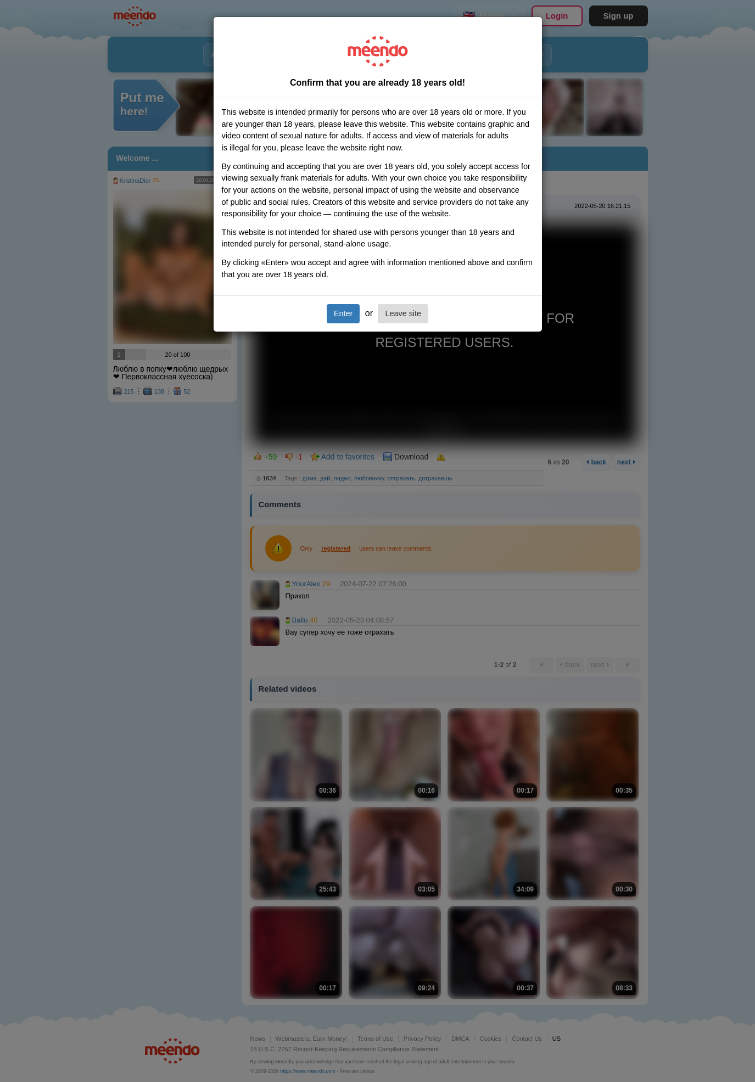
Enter (343, 313)
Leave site (403, 313)
